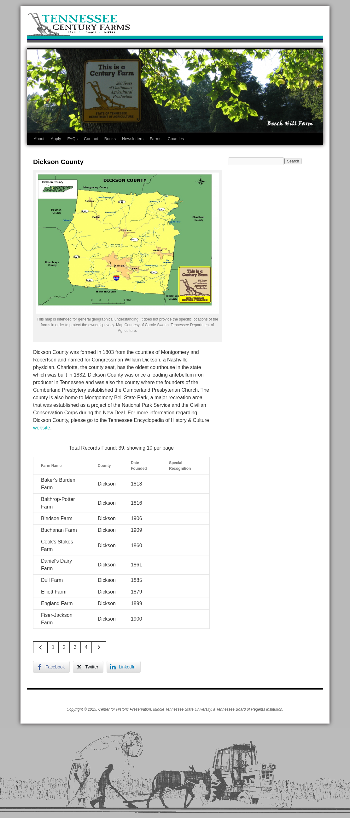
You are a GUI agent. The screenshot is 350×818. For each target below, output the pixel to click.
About (39, 138)
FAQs (72, 138)
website (41, 427)
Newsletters (132, 138)
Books (110, 138)
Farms (155, 138)
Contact (91, 138)
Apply (56, 138)
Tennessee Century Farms (175, 26)
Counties (176, 138)
